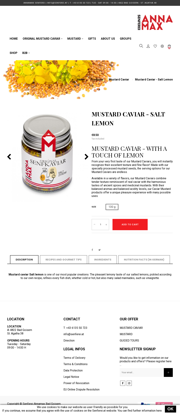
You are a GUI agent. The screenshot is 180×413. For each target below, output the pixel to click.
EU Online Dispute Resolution (81, 389)
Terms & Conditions (75, 364)
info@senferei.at (73, 334)
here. (159, 410)
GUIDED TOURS (129, 340)
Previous (9, 157)
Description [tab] (24, 259)
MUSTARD (126, 334)
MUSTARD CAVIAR (131, 328)
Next (86, 157)
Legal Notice (71, 376)
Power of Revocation (76, 383)
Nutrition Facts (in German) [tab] (144, 259)
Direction (69, 340)
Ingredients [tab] (102, 259)
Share (94, 250)
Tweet (101, 250)
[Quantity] (100, 224)
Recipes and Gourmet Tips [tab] (64, 259)
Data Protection (73, 370)
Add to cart (130, 224)
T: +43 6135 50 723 (75, 328)
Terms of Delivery (74, 357)
